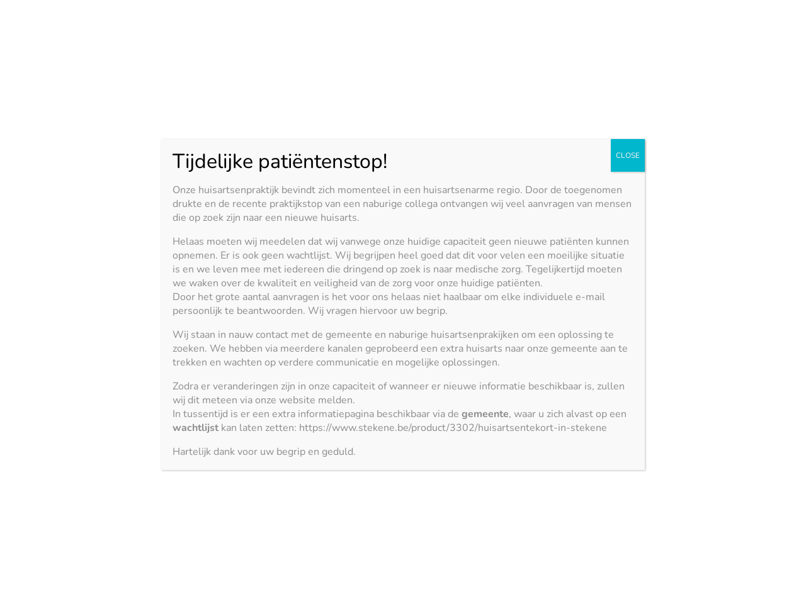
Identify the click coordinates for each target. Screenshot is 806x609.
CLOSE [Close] (628, 155)
